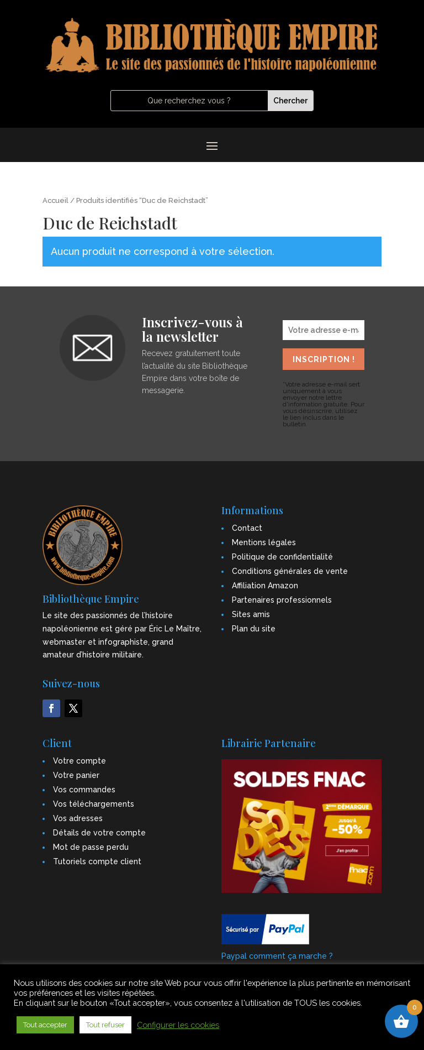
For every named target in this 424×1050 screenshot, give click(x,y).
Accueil (55, 200)
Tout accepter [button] (45, 1025)
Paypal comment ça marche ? (277, 956)
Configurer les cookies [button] (178, 1025)
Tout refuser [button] (105, 1025)
